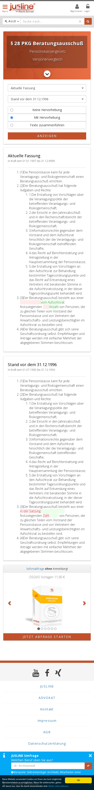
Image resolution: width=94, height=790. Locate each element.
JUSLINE (47, 686)
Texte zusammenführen (37, 125)
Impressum (47, 720)
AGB (47, 732)
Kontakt (47, 709)
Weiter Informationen (58, 786)
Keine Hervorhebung (36, 110)
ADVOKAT (47, 698)
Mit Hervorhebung (35, 117)
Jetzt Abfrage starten (47, 637)
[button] (10, 603)
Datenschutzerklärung (47, 743)
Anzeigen (47, 136)
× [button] (90, 755)
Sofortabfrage (35, 569)
